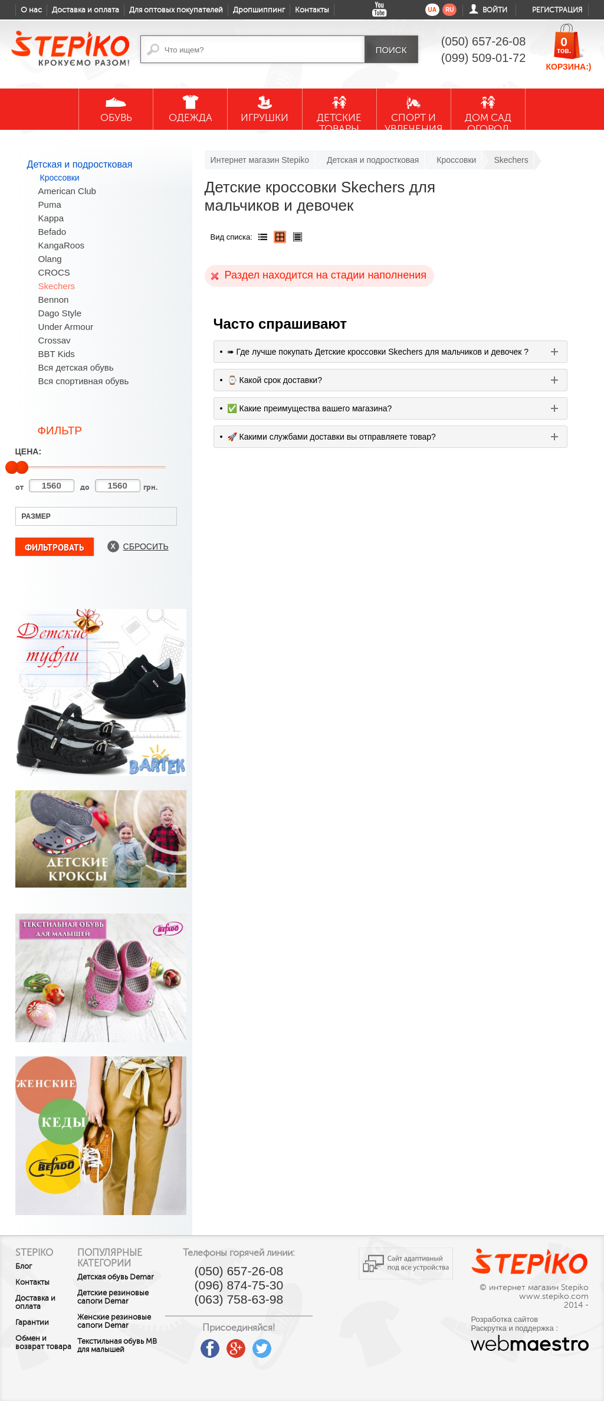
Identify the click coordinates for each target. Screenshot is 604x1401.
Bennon (53, 299)
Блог (23, 1266)
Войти (494, 10)
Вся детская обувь (76, 367)
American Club (67, 191)
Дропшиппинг (259, 10)
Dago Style (59, 313)
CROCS (54, 272)
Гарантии (32, 1322)
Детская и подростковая (80, 164)
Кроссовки (60, 177)
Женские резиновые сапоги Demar (120, 1342)
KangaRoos (61, 245)
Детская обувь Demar (112, 1281)
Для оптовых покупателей (176, 10)
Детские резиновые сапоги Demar (120, 1309)
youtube (198, 1344)
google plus (250, 1349)
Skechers (57, 286)
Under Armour (65, 327)
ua (432, 9)
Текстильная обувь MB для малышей (120, 1370)
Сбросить (146, 546)
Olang (50, 259)
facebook (224, 1344)
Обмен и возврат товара (31, 1346)
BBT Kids (56, 354)
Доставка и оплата (85, 10)
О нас (31, 10)
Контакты (312, 10)
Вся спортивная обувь (83, 381)
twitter (276, 1344)
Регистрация (557, 10)
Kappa (51, 218)
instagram (302, 1344)
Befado (52, 232)
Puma (49, 204)
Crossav (54, 340)
